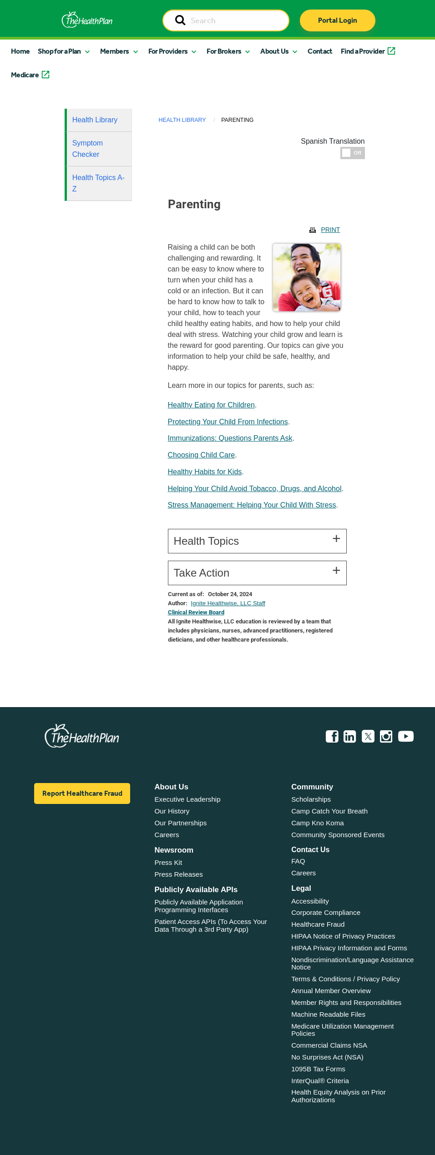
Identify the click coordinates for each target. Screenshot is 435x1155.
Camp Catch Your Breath (329, 811)
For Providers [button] (168, 51)
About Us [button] (274, 51)
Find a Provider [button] (362, 51)
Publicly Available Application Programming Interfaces (198, 906)
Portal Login (337, 20)
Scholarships (311, 799)
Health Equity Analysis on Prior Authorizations (338, 1096)
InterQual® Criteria (320, 1081)
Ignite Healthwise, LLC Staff (228, 603)
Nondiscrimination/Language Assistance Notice (352, 963)
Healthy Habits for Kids (205, 472)
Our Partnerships (180, 823)
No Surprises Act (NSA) (327, 1057)
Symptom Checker (87, 149)
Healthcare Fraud (317, 924)
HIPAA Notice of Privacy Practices (343, 936)
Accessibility (310, 901)
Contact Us (310, 850)
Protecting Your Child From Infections (228, 422)
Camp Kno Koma (317, 823)
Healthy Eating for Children (211, 405)
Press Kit (168, 862)
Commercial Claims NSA (329, 1045)
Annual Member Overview (331, 990)
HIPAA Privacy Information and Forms (349, 948)
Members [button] (114, 51)
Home (20, 51)
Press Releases (178, 874)
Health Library (95, 120)
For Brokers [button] (224, 51)
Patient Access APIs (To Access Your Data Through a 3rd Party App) (210, 925)
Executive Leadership (187, 799)
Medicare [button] (25, 74)
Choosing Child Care (201, 455)
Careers (166, 835)
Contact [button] (320, 51)
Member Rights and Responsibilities (346, 1002)
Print (330, 229)
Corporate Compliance (325, 912)
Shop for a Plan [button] (59, 51)
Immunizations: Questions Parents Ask (230, 438)
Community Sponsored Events (337, 835)
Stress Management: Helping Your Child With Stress (252, 505)
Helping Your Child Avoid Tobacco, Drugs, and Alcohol (255, 488)
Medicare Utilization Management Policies (342, 1030)
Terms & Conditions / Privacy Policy (345, 979)
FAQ (298, 861)
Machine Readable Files (328, 1014)
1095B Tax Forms (318, 1069)
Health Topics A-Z (98, 183)
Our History (171, 811)
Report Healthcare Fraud (82, 793)
